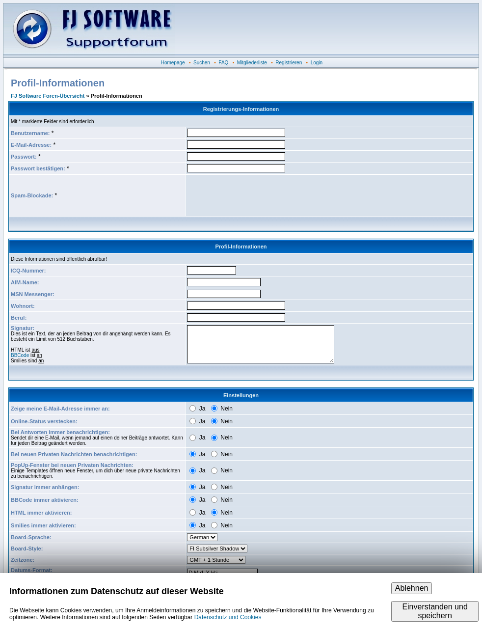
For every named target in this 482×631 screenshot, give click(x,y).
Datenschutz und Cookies (228, 617)
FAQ (223, 62)
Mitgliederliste (252, 62)
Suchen (201, 62)
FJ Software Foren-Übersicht (47, 96)
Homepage (173, 62)
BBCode (20, 355)
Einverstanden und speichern (434, 611)
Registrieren (288, 62)
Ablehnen (411, 588)
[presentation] (261, 195)
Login (316, 62)
